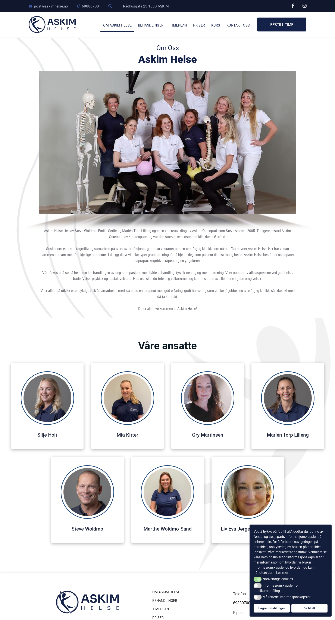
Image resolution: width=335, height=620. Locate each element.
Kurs (215, 25)
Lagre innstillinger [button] (271, 608)
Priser (199, 25)
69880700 (88, 6)
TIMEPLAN (178, 25)
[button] (258, 579)
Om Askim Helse (117, 25)
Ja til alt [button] (309, 608)
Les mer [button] (282, 572)
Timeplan (160, 609)
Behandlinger (150, 25)
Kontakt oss (238, 25)
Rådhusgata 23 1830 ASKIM (146, 6)
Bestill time (281, 24)
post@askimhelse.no (48, 6)
